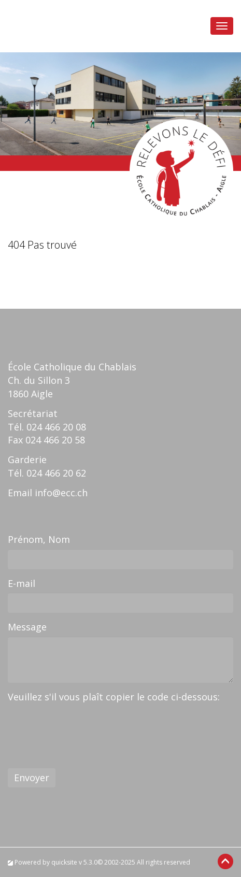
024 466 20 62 (56, 473)
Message (27, 627)
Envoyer (31, 777)
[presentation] (86, 727)
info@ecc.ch (61, 492)
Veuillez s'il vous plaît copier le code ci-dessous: (114, 697)
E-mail (21, 583)
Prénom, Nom (39, 539)
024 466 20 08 (56, 427)
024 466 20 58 (55, 440)
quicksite (64, 862)
